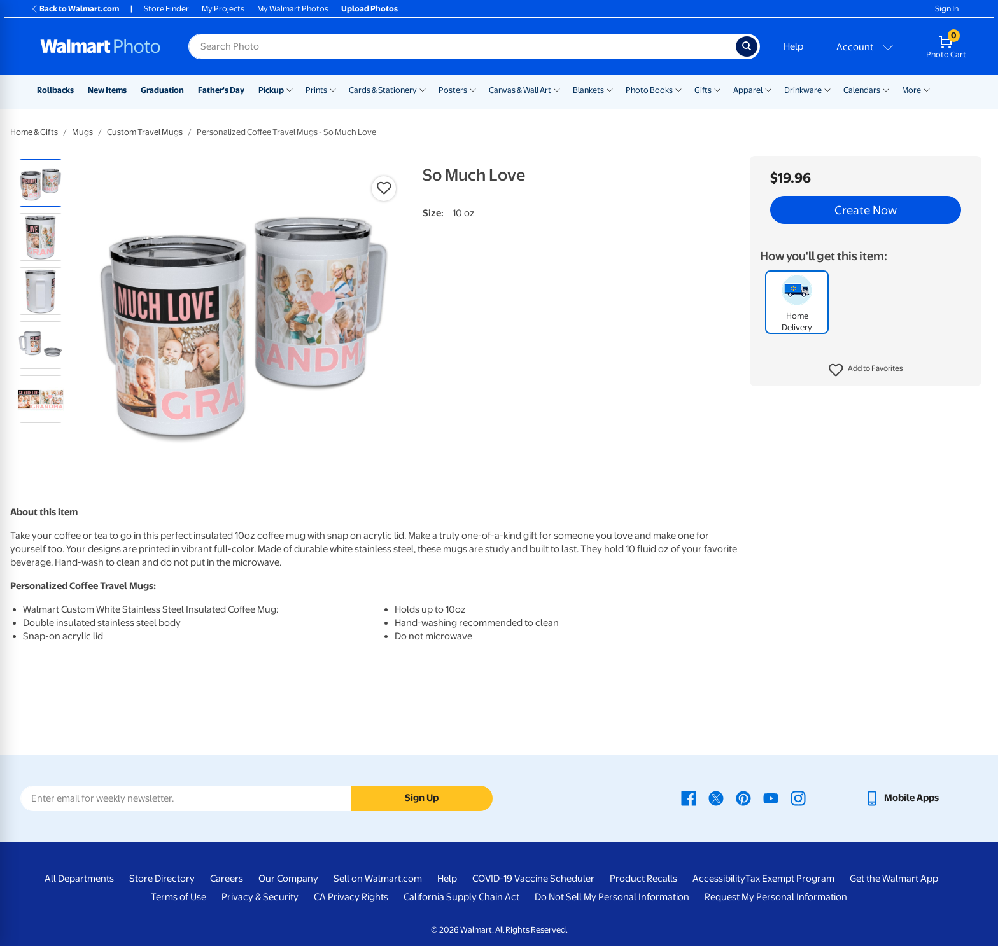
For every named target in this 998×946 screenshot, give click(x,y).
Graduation (162, 90)
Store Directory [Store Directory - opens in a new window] (162, 878)
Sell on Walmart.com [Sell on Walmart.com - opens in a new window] (378, 878)
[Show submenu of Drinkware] (827, 89)
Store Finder (166, 8)
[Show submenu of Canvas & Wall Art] (557, 89)
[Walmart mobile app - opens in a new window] (901, 797)
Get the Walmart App (894, 878)
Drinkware (803, 90)
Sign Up (422, 797)
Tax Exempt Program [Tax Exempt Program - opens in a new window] (789, 878)
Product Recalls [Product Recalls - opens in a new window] (643, 878)
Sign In (947, 8)
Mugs (82, 132)
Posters (453, 90)
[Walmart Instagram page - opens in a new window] (798, 797)
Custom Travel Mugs (145, 132)
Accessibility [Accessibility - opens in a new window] (718, 878)
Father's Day (221, 90)
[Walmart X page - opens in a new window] (716, 797)
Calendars (861, 90)
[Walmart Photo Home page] (100, 46)
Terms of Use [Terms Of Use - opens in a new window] (178, 897)
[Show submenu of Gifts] (717, 89)
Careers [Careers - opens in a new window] (226, 878)
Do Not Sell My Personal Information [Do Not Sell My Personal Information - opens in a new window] (612, 897)
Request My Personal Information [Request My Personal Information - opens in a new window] (776, 897)
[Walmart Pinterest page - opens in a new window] (743, 797)
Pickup (271, 90)
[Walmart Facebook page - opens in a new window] (688, 797)
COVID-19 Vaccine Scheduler (533, 878)
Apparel (748, 90)
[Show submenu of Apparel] (768, 89)
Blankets (588, 90)
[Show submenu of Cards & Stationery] (422, 89)
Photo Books (649, 90)
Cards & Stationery (383, 90)
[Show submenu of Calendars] (886, 89)
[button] (866, 370)
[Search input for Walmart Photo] (462, 46)
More (911, 90)
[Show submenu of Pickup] (289, 89)
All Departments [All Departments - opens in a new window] (79, 878)
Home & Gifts (34, 132)
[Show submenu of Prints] (333, 89)
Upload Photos (369, 8)
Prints (316, 90)
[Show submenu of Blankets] (610, 89)
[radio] (40, 183)
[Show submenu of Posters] (473, 89)
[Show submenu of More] (927, 89)
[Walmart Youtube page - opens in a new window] (770, 797)
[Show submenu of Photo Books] (678, 89)
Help (793, 46)
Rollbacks (55, 90)
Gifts (703, 90)
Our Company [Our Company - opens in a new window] (288, 878)
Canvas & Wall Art (520, 90)
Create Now (865, 210)
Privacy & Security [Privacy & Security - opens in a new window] (260, 897)
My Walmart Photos (292, 8)
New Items (107, 90)
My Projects (223, 8)
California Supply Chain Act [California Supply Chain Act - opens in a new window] (461, 897)
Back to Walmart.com (75, 8)
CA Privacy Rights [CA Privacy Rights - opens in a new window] (351, 897)
